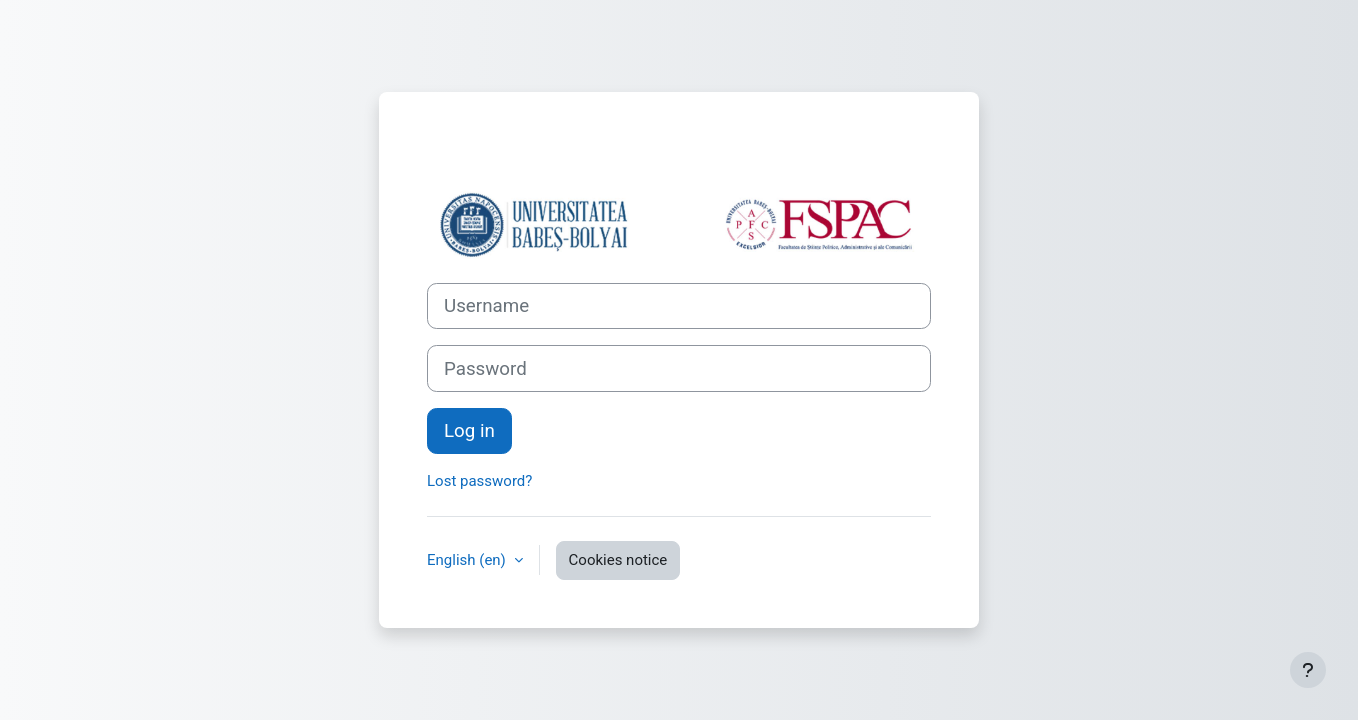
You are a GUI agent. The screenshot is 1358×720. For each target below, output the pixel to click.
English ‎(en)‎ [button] (468, 560)
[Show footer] (1308, 670)
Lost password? (479, 481)
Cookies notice (618, 560)
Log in (469, 431)
